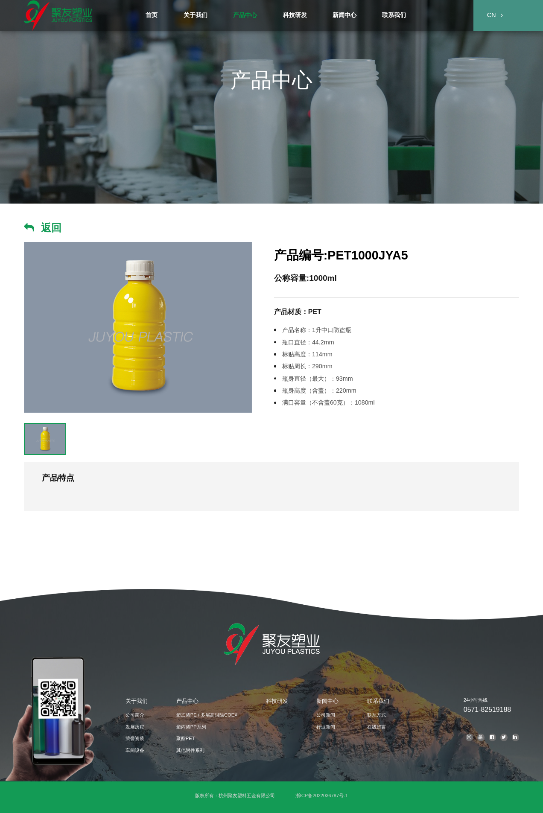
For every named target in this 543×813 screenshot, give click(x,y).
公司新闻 (325, 714)
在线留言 (376, 726)
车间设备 (135, 750)
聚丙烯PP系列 (191, 726)
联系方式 (376, 714)
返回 (51, 227)
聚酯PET (185, 738)
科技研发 (277, 701)
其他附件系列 (190, 750)
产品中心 (187, 701)
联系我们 (378, 701)
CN (491, 15)
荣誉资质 (135, 738)
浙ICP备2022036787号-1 (321, 795)
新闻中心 (327, 701)
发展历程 (135, 726)
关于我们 (137, 701)
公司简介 (135, 714)
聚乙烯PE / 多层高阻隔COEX (207, 714)
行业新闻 (325, 726)
